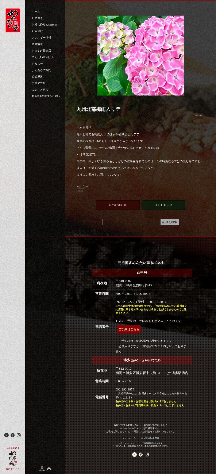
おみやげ (37, 31)
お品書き (37, 18)
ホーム (36, 11)
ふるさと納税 (40, 89)
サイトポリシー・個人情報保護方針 (140, 438)
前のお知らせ (118, 205)
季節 (80, 191)
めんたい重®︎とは (42, 57)
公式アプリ (39, 83)
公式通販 (37, 76)
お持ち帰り (44, 24)
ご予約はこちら (129, 329)
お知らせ (37, 63)
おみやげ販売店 (41, 50)
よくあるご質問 (41, 70)
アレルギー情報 (41, 37)
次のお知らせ (163, 205)
